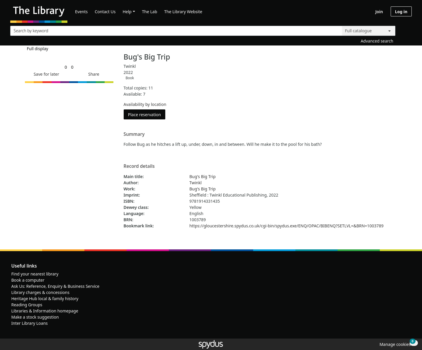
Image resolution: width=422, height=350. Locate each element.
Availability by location (145, 104)
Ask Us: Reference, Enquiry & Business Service (55, 286)
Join (379, 11)
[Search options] (368, 31)
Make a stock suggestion (35, 317)
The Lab (149, 11)
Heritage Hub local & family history (45, 298)
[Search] (405, 29)
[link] (65, 67)
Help (127, 11)
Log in (401, 11)
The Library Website (183, 11)
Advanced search (377, 41)
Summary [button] (134, 134)
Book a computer (28, 280)
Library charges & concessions (40, 292)
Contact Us (105, 11)
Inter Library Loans (29, 323)
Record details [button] (139, 166)
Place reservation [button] (147, 114)
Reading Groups (26, 304)
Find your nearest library (35, 274)
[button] (45, 74)
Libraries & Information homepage (44, 311)
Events (81, 11)
